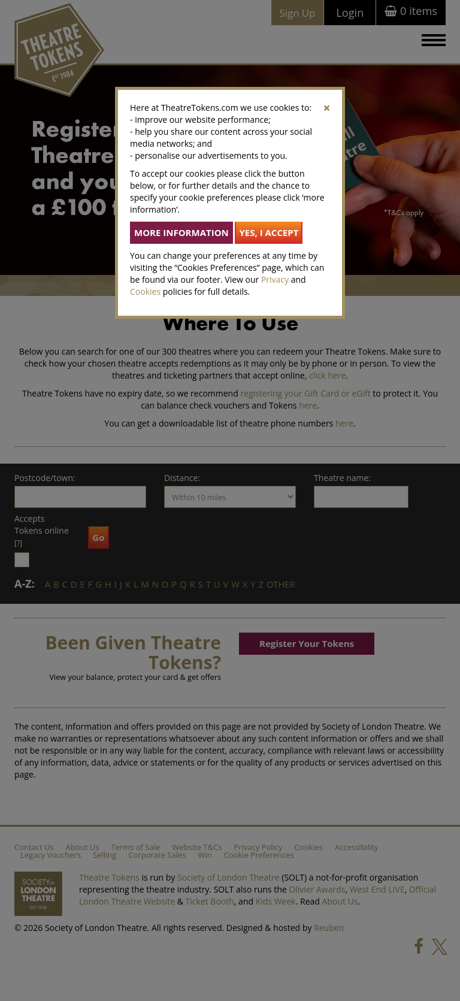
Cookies (145, 291)
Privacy (275, 279)
